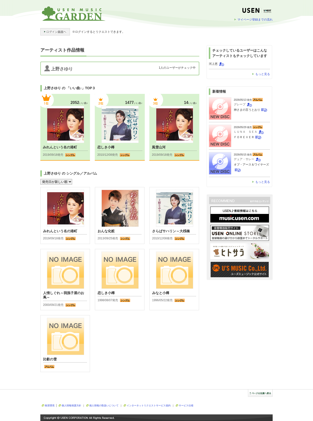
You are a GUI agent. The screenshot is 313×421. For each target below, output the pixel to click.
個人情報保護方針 (71, 405)
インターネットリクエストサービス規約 (149, 405)
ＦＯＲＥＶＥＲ (244, 137)
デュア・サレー (244, 159)
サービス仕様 (186, 405)
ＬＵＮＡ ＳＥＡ (245, 131)
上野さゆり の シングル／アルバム (70, 173)
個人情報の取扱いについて (104, 405)
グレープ (240, 104)
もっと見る (262, 74)
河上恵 (213, 64)
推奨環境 (50, 405)
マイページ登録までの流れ (255, 19)
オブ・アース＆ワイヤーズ (251, 164)
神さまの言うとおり (247, 109)
